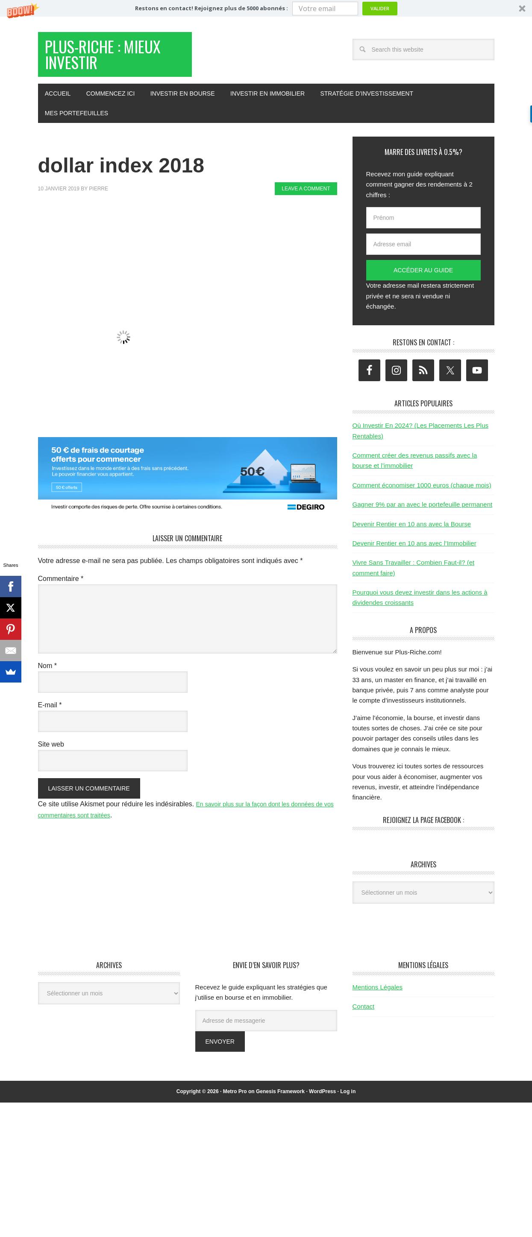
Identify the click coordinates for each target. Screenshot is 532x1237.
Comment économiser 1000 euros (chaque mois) (422, 493)
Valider (379, 8)
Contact (364, 1014)
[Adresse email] (423, 252)
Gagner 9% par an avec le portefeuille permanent (423, 512)
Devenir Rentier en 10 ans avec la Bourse (412, 532)
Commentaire (61, 586)
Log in (348, 1100)
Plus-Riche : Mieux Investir (105, 59)
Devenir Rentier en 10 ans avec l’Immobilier (414, 551)
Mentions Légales (378, 995)
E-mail (50, 713)
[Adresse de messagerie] (266, 1028)
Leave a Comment (306, 197)
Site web (51, 752)
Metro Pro (235, 1100)
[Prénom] (423, 225)
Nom (47, 673)
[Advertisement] (193, 234)
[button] (266, 8)
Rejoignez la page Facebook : (423, 828)
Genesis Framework (280, 1100)
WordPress (322, 1100)
